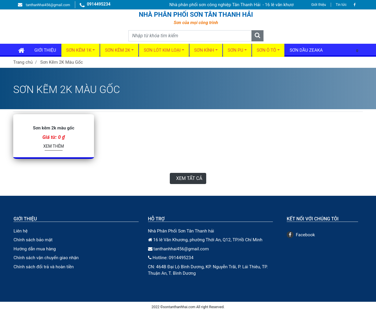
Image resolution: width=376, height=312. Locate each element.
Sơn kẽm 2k (117, 50)
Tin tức (341, 5)
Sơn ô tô (266, 50)
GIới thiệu (45, 50)
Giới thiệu (318, 5)
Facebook (301, 234)
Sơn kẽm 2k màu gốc (53, 128)
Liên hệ (21, 231)
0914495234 (95, 5)
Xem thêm (53, 146)
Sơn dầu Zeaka (306, 50)
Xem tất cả (189, 178)
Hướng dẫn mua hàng (35, 249)
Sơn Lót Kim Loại (162, 50)
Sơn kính (204, 50)
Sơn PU (235, 50)
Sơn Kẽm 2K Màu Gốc (61, 62)
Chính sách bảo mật (33, 239)
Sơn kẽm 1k (78, 50)
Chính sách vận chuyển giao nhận (46, 257)
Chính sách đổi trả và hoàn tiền (44, 266)
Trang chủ (23, 62)
